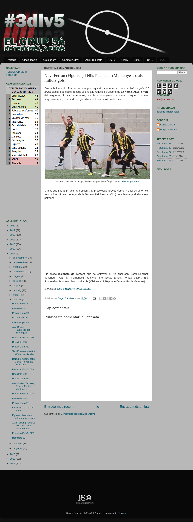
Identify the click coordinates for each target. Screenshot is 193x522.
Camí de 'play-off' (21, 322)
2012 (13, 459)
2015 (13, 249)
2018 (13, 235)
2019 (13, 230)
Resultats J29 (19, 374)
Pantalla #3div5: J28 (23, 393)
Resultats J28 (19, 398)
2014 (13, 253)
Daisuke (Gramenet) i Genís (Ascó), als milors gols (23, 362)
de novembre (20, 262)
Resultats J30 (19, 342)
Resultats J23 (164, 156)
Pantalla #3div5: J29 (23, 369)
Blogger (122, 513)
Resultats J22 (164, 160)
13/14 (137, 59)
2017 (13, 239)
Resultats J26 (164, 143)
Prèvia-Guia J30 (20, 346)
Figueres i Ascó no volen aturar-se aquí (24, 416)
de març (17, 299)
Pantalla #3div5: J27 (23, 433)
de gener (18, 448)
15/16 (111, 59)
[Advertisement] (16, 192)
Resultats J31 (19, 308)
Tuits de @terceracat (168, 111)
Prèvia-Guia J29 (20, 378)
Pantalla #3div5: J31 (23, 303)
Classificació (29, 59)
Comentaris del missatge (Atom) (78, 413)
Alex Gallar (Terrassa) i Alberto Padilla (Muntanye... (23, 386)
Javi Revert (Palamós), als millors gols (21, 330)
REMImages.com (130, 181)
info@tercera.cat (165, 99)
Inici (97, 406)
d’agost (17, 276)
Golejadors (49, 59)
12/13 (150, 59)
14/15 (124, 59)
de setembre (20, 271)
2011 (13, 463)
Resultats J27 (19, 437)
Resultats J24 (164, 152)
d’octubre (18, 267)
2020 (13, 225)
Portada (11, 59)
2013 (13, 454)
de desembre (20, 257)
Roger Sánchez (66, 298)
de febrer (18, 443)
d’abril (16, 295)
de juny (17, 285)
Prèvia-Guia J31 (20, 313)
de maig (17, 290)
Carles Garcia (167, 124)
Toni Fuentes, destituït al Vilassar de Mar (24, 352)
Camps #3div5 (70, 59)
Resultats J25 (164, 148)
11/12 (163, 59)
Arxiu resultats (93, 59)
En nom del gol (20, 317)
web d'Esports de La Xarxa (73, 288)
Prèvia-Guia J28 (20, 403)
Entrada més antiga (134, 406)
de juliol (17, 281)
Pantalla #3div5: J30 (23, 337)
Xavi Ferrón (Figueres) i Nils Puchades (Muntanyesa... (24, 425)
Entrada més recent (58, 406)
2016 (13, 244)
